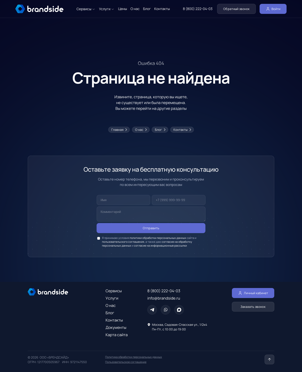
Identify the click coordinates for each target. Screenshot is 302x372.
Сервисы (114, 290)
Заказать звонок (253, 307)
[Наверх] (269, 359)
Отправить (151, 228)
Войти (273, 9)
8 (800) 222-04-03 (197, 9)
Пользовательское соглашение (125, 362)
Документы (116, 327)
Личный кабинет (253, 293)
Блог (160, 130)
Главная (119, 130)
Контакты (182, 130)
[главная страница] (39, 8)
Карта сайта (117, 334)
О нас (140, 130)
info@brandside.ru (163, 298)
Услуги (112, 298)
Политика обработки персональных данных (133, 357)
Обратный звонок (236, 9)
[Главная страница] (59, 292)
